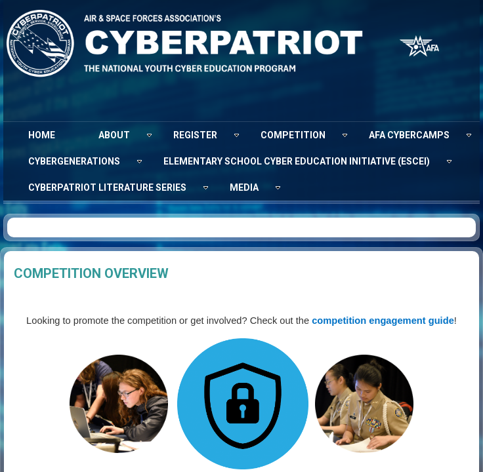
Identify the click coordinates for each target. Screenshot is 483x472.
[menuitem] (42, 135)
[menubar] (241, 161)
